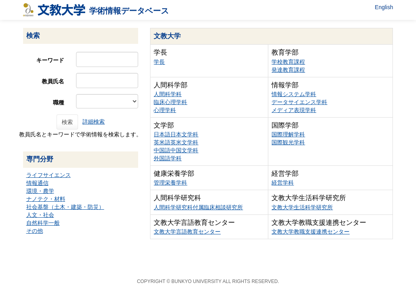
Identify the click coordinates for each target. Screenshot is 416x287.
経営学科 (282, 182)
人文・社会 (40, 215)
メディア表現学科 (293, 110)
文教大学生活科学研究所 (302, 207)
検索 (67, 122)
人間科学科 (168, 94)
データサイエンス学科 (299, 102)
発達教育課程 (288, 70)
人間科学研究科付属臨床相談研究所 (198, 207)
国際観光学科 (288, 142)
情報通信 (37, 183)
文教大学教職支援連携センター (310, 231)
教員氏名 (53, 81)
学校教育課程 (288, 62)
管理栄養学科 (170, 182)
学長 (159, 62)
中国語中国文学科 (176, 150)
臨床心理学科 (170, 102)
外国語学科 (168, 158)
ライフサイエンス (48, 175)
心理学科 (165, 110)
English (384, 7)
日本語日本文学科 (176, 134)
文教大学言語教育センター (187, 231)
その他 (34, 231)
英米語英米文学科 (176, 142)
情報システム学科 (293, 94)
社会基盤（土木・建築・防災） (65, 207)
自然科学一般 (43, 223)
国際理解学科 (288, 134)
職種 (58, 102)
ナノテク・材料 (45, 199)
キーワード (50, 60)
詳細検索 (93, 121)
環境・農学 (40, 191)
